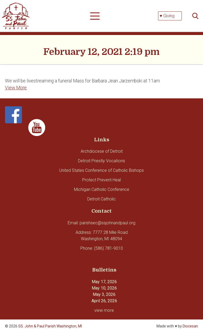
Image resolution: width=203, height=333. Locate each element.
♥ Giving (167, 15)
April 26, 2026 (104, 300)
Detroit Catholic (101, 198)
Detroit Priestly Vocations (101, 160)
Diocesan (190, 326)
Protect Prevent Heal (101, 179)
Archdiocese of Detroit (102, 151)
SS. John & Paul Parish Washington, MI (50, 326)
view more (104, 310)
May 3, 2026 (104, 294)
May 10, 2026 (104, 288)
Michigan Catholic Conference (101, 189)
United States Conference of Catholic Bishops (101, 170)
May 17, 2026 (104, 281)
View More (16, 87)
